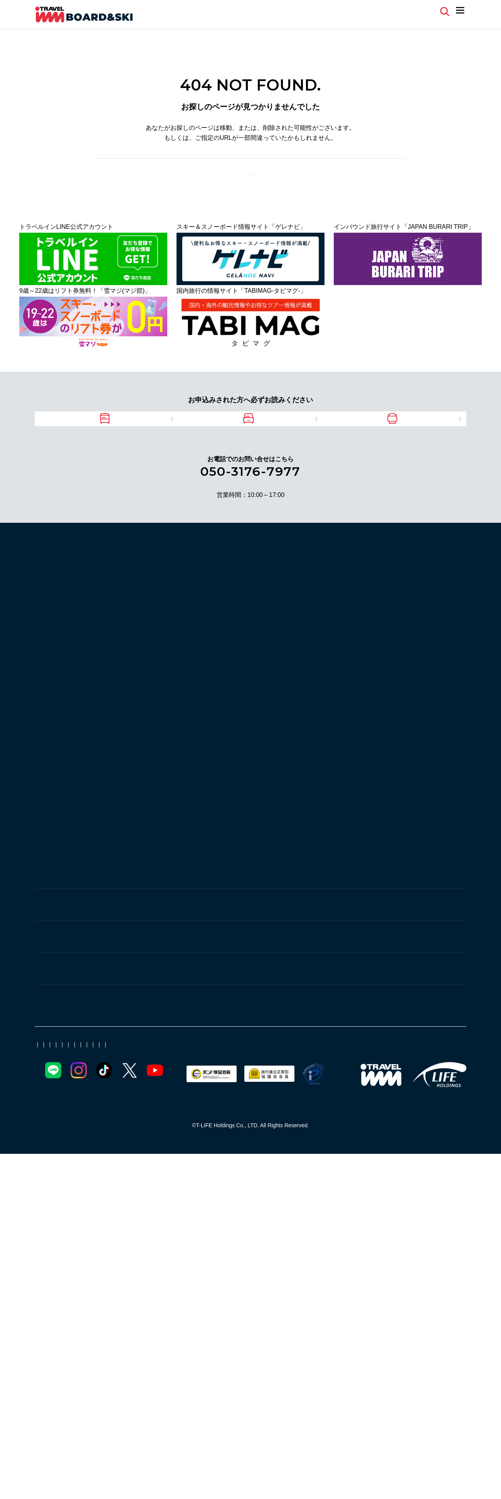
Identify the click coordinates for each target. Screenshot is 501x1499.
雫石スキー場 (208, 837)
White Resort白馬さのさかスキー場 (378, 894)
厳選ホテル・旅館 (212, 1193)
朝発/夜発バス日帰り (289, 1180)
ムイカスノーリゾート (150, 615)
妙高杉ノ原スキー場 (289, 977)
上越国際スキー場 (144, 628)
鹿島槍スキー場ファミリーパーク (334, 933)
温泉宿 (255, 1193)
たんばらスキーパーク (150, 711)
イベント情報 (258, 1238)
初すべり (165, 1193)
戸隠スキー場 (137, 1077)
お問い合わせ (416, 1374)
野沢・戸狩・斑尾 (147, 1062)
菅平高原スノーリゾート (398, 1034)
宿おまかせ (289, 1193)
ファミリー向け (381, 1193)
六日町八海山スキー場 (415, 602)
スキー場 (131, 1252)
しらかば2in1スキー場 (202, 894)
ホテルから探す (62, 1123)
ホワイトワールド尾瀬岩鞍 (221, 698)
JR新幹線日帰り (288, 1207)
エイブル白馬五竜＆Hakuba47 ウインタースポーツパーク (199, 933)
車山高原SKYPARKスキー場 (281, 894)
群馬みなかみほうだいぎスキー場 (301, 685)
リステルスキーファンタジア (159, 851)
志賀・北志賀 (140, 752)
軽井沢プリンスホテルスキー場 (312, 1034)
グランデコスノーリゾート (317, 851)
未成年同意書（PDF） (238, 1284)
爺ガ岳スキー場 (141, 894)
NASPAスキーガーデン (222, 615)
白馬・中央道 (140, 879)
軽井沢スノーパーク (232, 1034)
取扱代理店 (196, 1374)
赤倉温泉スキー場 (144, 990)
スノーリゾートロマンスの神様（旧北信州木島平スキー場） (202, 768)
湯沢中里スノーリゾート (400, 628)
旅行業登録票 (339, 1374)
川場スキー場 (375, 685)
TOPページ (285, 183)
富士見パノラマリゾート (243, 907)
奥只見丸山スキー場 (347, 602)
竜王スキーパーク (144, 781)
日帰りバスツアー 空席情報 (148, 1284)
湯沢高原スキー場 (288, 615)
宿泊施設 (165, 1252)
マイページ (417, 11)
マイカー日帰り (349, 1180)
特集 (42, 1181)
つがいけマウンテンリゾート (243, 920)
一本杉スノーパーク (147, 602)
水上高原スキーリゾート (212, 685)
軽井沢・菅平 (140, 1018)
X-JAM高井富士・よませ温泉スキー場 (347, 768)
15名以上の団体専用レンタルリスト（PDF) (354, 1284)
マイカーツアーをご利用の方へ (260, 444)
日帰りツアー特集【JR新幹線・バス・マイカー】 (188, 1207)
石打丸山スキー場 (267, 628)
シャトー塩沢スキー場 (215, 602)
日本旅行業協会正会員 (243, 1374)
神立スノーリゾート (329, 628)
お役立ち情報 (137, 1238)
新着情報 (199, 1252)
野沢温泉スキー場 (344, 1077)
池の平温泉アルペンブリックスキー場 (378, 977)
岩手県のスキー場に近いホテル (354, 1122)
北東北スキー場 (434, 1193)
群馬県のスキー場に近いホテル (354, 1135)
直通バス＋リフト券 (407, 1180)
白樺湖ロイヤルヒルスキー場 (159, 907)
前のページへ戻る (224, 183)
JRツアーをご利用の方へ (407, 444)
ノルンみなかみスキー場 (301, 698)
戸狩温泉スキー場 (144, 1090)
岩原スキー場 (421, 615)
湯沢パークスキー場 (283, 602)
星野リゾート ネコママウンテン (364, 824)
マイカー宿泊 (173, 1180)
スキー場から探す (65, 585)
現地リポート (239, 1252)
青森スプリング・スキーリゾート (283, 837)
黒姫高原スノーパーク (196, 1077)
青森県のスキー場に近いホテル (258, 1148)
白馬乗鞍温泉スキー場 (388, 907)
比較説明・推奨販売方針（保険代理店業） (217, 1389)
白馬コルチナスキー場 (317, 907)
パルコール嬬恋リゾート (153, 724)
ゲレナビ (50, 1240)
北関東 (129, 669)
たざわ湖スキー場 (227, 824)
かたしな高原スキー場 (221, 711)
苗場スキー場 (190, 641)
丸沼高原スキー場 (286, 711)
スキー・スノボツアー (409, 1238)
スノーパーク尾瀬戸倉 (375, 698)
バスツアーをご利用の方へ (113, 444)
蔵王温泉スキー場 (387, 851)
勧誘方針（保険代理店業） (127, 1389)
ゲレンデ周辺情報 (344, 1238)
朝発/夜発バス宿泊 (226, 1180)
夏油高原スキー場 (286, 824)
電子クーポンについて (150, 1374)
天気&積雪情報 (58, 1284)
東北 (126, 809)
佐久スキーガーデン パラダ (157, 1034)
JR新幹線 (132, 1180)
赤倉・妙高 (136, 961)
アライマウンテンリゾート (215, 977)
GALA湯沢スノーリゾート (358, 615)
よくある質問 (368, 11)
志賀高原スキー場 (202, 781)
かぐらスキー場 (141, 641)
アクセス (218, 1238)
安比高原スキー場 (363, 837)
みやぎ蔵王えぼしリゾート (156, 824)
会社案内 (45, 1374)
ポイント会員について (89, 1374)
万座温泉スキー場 (221, 724)
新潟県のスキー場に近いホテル (162, 1135)
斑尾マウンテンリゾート (412, 1077)
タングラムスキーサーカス (274, 1077)
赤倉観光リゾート (144, 977)
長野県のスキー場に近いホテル (162, 1148)
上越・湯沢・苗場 (147, 587)
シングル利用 (332, 1193)
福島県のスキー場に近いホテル (258, 1135)
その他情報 (181, 1238)
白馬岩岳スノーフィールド (156, 920)
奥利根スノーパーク (147, 698)
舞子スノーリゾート (206, 628)
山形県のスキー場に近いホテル (258, 1122)
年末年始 (131, 1193)
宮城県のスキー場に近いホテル (162, 1122)
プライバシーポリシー (62, 1389)
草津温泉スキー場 (144, 685)
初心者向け (334, 1207)
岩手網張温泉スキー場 (150, 837)
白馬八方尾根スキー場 (323, 920)
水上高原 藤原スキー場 (351, 711)
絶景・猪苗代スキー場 (240, 851)
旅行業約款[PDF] (296, 1374)
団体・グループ (381, 1207)
